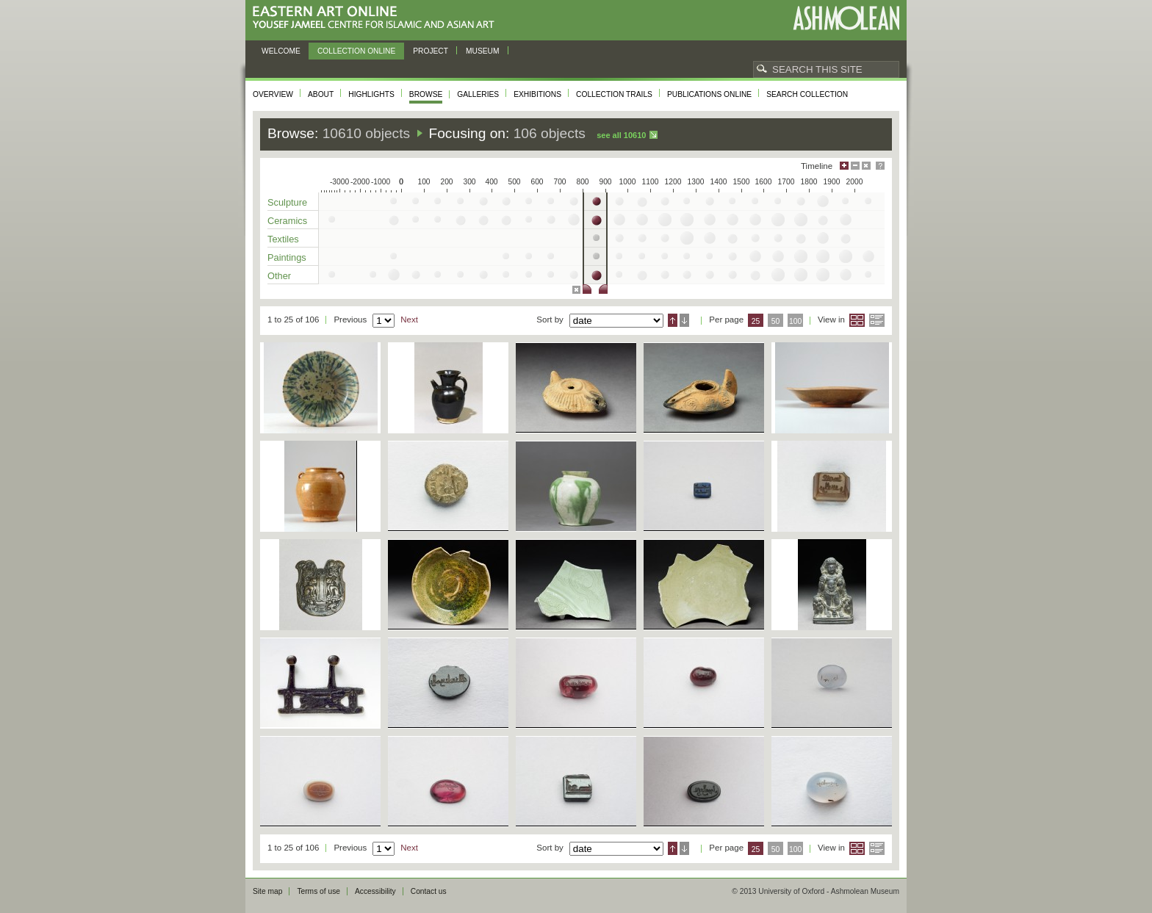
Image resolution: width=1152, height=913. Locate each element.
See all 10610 (621, 135)
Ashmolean (846, 18)
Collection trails (614, 94)
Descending (684, 320)
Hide (866, 166)
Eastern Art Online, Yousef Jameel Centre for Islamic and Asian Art (377, 18)
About (321, 94)
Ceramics (287, 220)
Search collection (807, 94)
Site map (267, 891)
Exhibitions (537, 94)
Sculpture (287, 202)
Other (279, 275)
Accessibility (375, 891)
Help (880, 166)
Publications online (709, 94)
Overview (273, 94)
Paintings (286, 257)
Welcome (281, 51)
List (877, 320)
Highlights (371, 94)
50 (775, 321)
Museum (483, 51)
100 (795, 321)
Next (409, 319)
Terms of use (318, 891)
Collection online (356, 51)
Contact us (429, 891)
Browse (426, 94)
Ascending (672, 320)
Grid (857, 320)
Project (430, 51)
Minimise (855, 166)
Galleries (478, 94)
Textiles (283, 239)
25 (756, 321)
